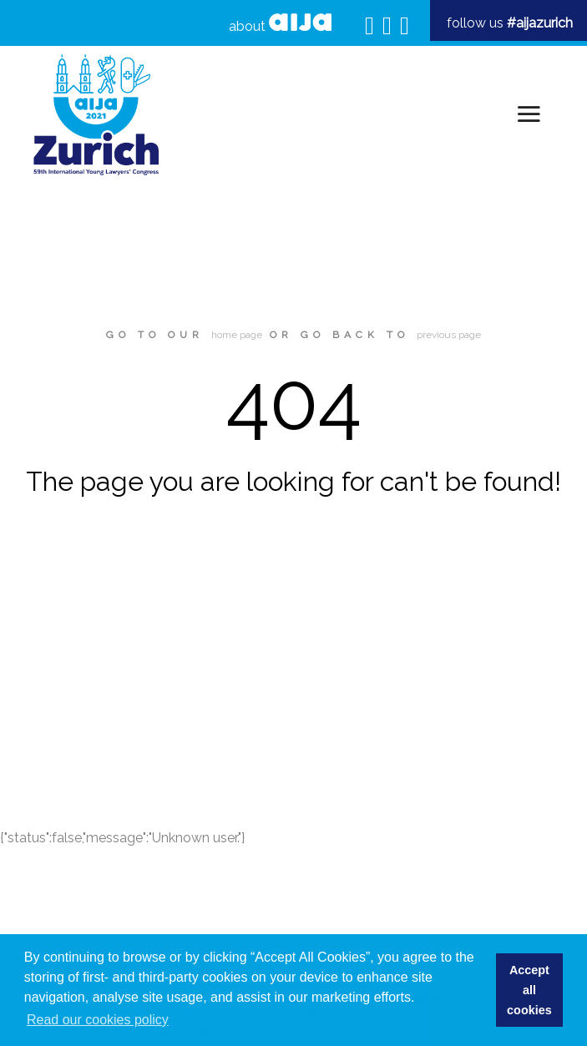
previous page (449, 335)
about (280, 23)
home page (236, 335)
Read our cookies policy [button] (98, 1020)
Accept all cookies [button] (529, 990)
